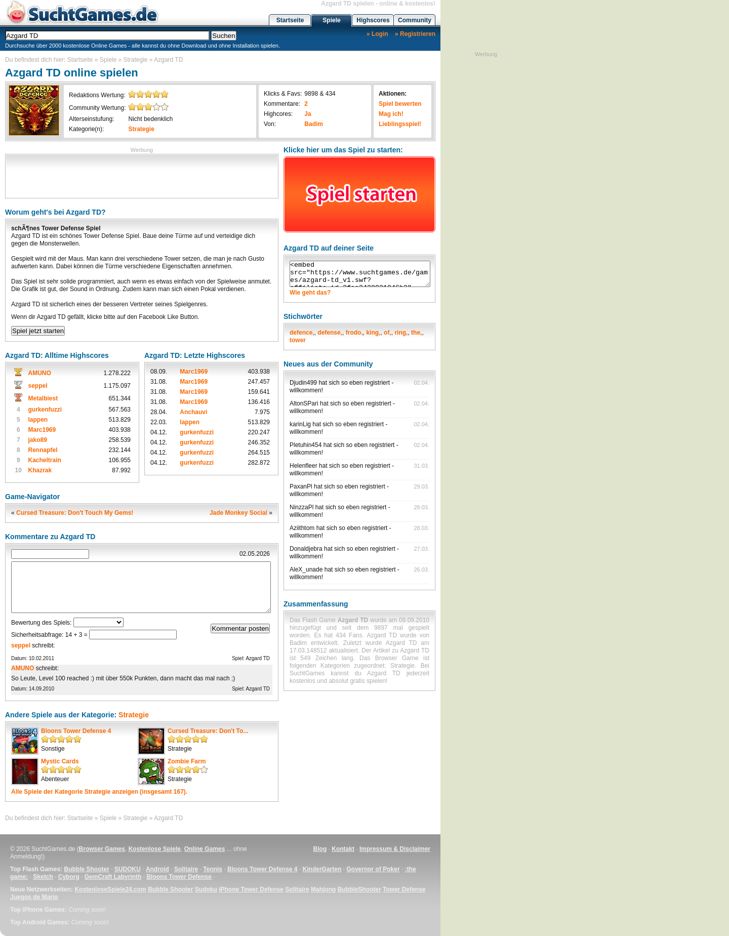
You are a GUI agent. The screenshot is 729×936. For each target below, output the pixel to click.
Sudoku (206, 889)
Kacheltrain (44, 460)
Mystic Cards (60, 761)
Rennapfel (43, 450)
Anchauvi (193, 412)
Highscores (372, 20)
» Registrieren (415, 33)
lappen (38, 419)
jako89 (37, 439)
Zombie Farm (187, 761)
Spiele (331, 20)
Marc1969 (42, 429)
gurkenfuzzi (45, 409)
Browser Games (102, 848)
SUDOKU (127, 869)
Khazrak (40, 470)
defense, (329, 332)
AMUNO (39, 373)
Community (414, 20)
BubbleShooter (359, 889)
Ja (307, 113)
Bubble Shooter (86, 869)
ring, (401, 332)
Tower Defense (404, 889)
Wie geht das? (310, 292)
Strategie (136, 59)
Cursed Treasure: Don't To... (208, 731)
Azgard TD (168, 59)
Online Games (204, 848)
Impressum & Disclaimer (394, 848)
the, (416, 332)
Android (157, 869)
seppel (38, 385)
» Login (377, 33)
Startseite (290, 20)
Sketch (43, 876)
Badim (313, 124)
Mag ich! (391, 113)
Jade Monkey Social (238, 512)
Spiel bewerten (400, 103)
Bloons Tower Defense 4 (76, 731)
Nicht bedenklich (150, 119)
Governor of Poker (372, 869)
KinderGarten (322, 869)
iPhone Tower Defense (251, 889)
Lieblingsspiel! (400, 124)
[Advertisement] (141, 175)
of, (387, 332)
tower (298, 340)
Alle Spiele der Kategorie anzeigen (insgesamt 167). (99, 791)
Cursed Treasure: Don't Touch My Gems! (74, 512)
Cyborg (68, 876)
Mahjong (323, 889)
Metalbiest (43, 398)
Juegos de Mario (34, 897)
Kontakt (343, 848)
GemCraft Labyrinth (113, 876)
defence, (302, 332)
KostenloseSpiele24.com (110, 889)
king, (373, 332)
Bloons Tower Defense (178, 876)
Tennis (212, 869)
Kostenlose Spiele (155, 848)
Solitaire (186, 869)
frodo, (354, 332)
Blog (320, 848)
